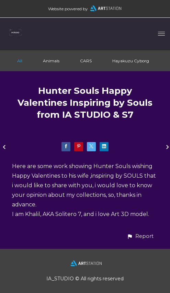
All (19, 60)
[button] (140, 236)
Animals (51, 60)
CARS (86, 60)
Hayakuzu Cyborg (130, 60)
